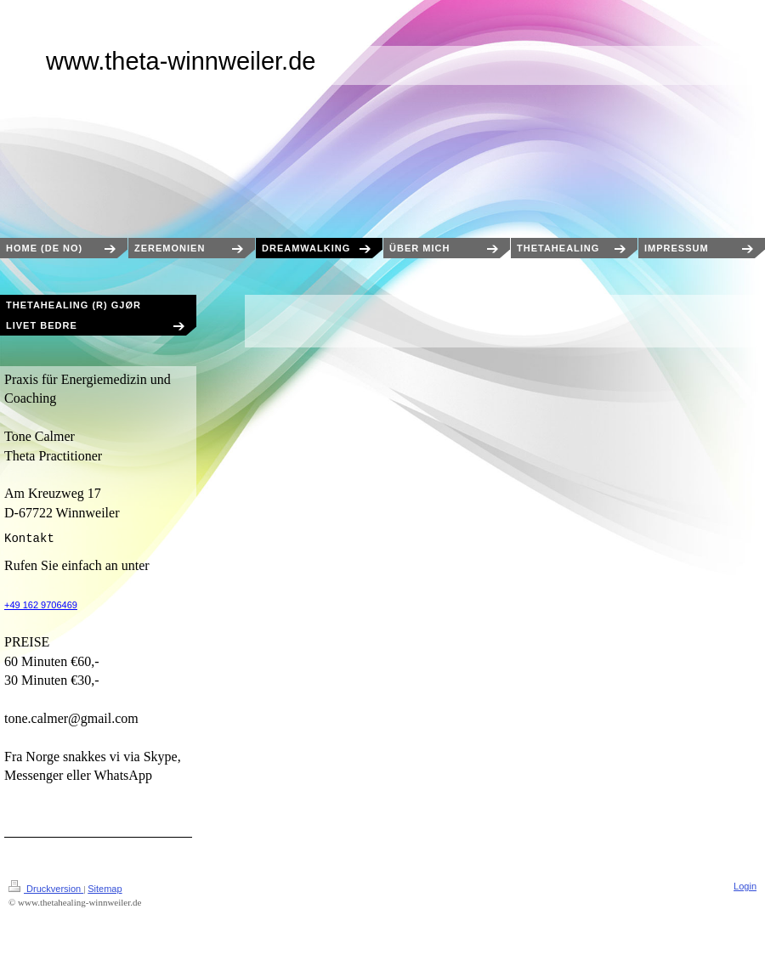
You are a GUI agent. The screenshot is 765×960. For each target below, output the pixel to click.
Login (745, 886)
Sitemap (105, 889)
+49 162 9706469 (40, 605)
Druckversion (45, 889)
